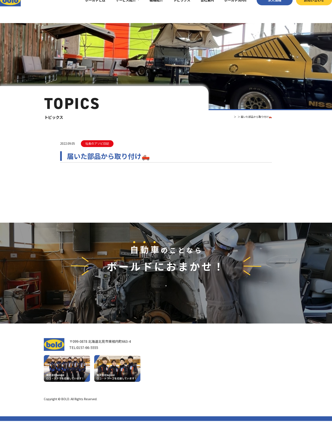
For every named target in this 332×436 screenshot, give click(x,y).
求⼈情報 (266, 11)
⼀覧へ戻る (166, 196)
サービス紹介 (117, 11)
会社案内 (199, 11)
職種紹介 (148, 11)
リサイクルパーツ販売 (237, 379)
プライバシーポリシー (273, 414)
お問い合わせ (305, 11)
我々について (180, 368)
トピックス (173, 11)
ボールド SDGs (184, 391)
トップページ (180, 356)
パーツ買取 (228, 372)
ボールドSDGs (227, 11)
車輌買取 (227, 365)
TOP (217, 116)
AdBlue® (226, 386)
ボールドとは (87, 11)
